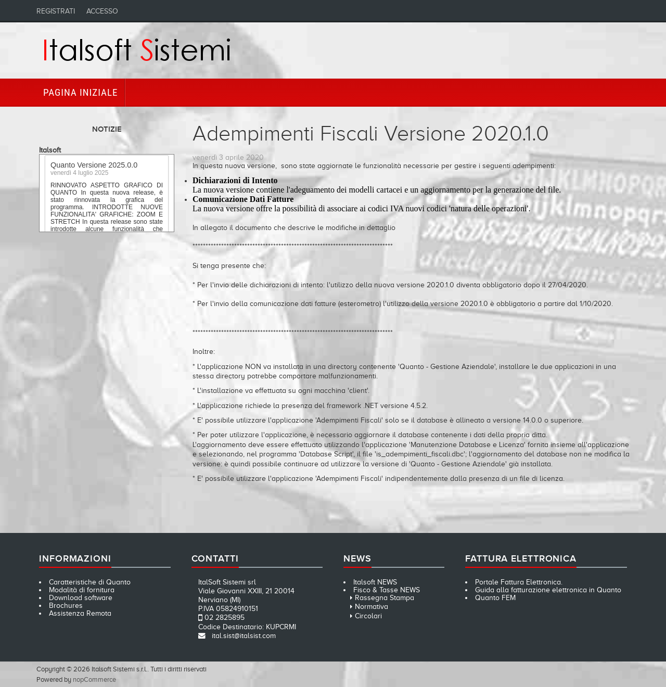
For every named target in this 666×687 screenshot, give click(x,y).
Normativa (371, 606)
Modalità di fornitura (81, 590)
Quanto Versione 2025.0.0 (93, 166)
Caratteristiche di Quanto (90, 582)
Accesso (102, 11)
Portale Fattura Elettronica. (518, 582)
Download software (80, 598)
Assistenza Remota (80, 613)
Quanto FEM (495, 598)
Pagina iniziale (80, 92)
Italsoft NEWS (375, 582)
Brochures (66, 605)
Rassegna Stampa (384, 598)
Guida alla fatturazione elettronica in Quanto (548, 590)
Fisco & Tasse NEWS (386, 590)
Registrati (55, 11)
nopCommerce (94, 679)
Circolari (368, 616)
